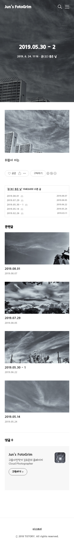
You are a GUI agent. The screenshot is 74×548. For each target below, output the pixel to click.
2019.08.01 (13, 196)
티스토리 (37, 529)
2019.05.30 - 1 (15, 204)
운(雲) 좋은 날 (14, 189)
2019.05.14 (13, 209)
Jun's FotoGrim (18, 7)
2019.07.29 (13, 200)
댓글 (9, 440)
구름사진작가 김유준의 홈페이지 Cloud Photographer (26, 462)
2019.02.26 (13, 213)
